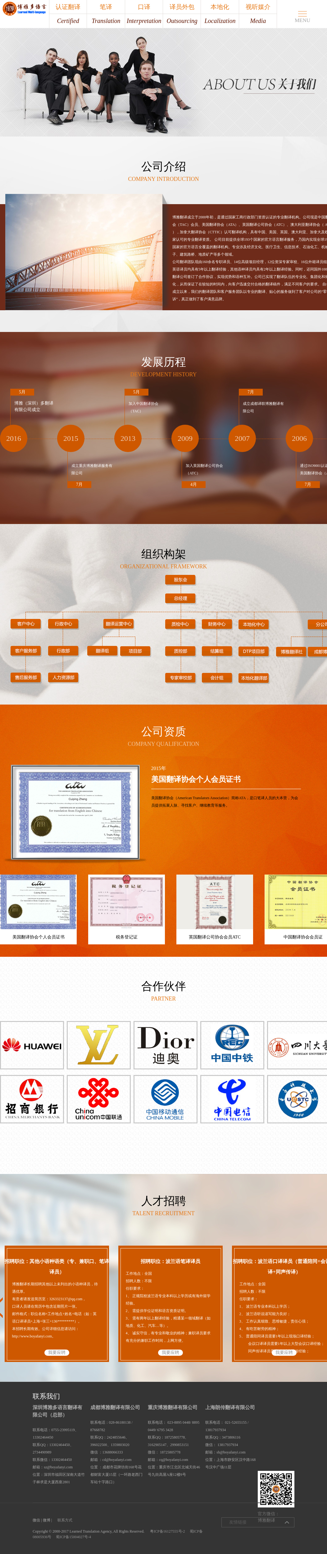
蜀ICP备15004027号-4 (73, 1537)
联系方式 (64, 1520)
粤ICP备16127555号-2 (167, 1531)
